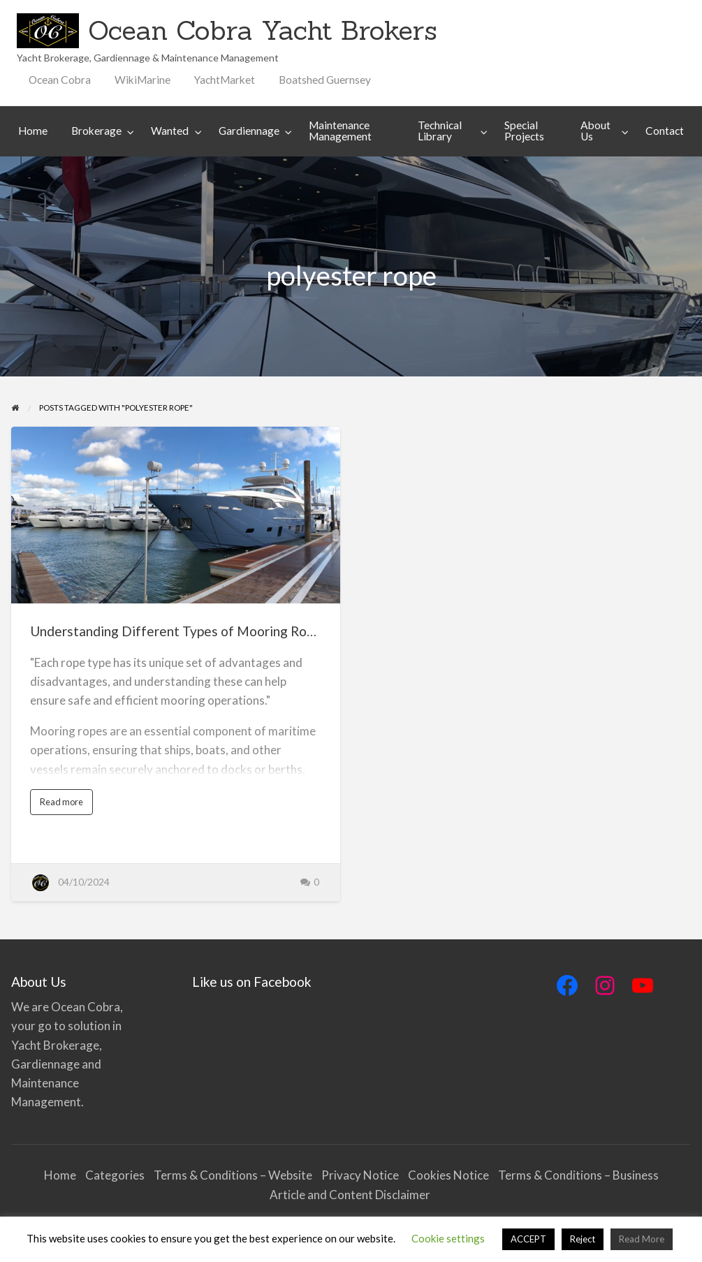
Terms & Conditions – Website (233, 1175)
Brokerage (96, 130)
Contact (664, 130)
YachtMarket (224, 79)
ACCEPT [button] (528, 1239)
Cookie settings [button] (448, 1238)
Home (32, 130)
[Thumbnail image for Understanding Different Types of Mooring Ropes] (175, 515)
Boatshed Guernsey (325, 79)
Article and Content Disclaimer (351, 1194)
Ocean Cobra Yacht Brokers (262, 30)
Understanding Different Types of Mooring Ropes (179, 631)
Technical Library (440, 130)
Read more (65, 805)
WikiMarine (142, 79)
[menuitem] (60, 80)
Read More (641, 1239)
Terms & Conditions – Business (578, 1175)
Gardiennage (249, 130)
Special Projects (524, 130)
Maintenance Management (340, 130)
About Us (595, 130)
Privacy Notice (360, 1175)
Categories (115, 1175)
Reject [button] (582, 1239)
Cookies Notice (448, 1175)
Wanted (170, 130)
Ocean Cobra (60, 79)
